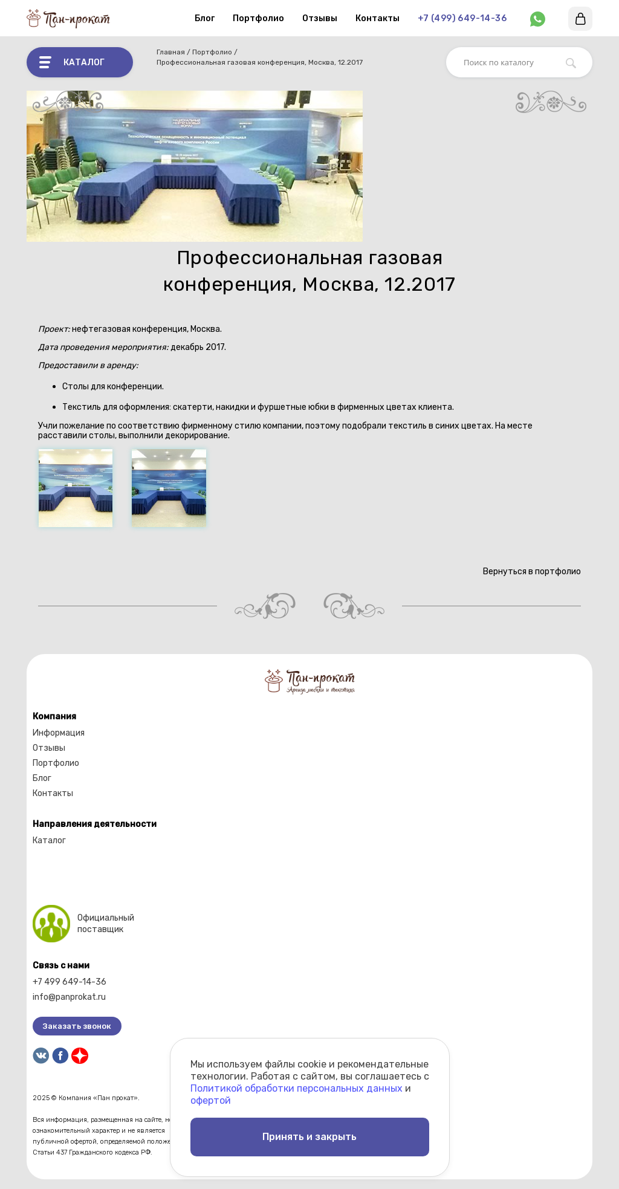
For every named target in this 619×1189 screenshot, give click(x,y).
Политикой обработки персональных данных (296, 1088)
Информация (59, 733)
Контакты (377, 18)
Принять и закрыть (309, 1136)
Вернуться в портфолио (530, 571)
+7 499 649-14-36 (69, 982)
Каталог (49, 840)
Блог (205, 18)
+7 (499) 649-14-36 (462, 18)
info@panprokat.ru (69, 997)
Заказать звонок (77, 1026)
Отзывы (319, 18)
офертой (210, 1100)
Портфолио (258, 18)
